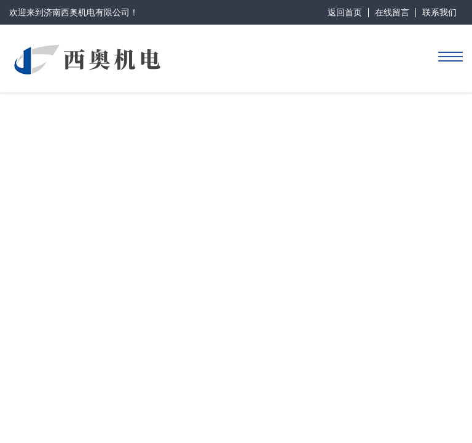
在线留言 (392, 12)
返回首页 (345, 12)
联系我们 (439, 12)
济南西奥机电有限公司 (87, 12)
